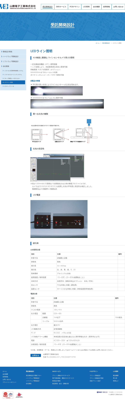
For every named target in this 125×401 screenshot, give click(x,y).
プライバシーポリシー (9, 382)
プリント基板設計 (95, 375)
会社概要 (96, 6)
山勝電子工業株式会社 (18, 6)
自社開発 (6, 66)
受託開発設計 (48, 6)
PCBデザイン (75, 6)
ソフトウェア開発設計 (11, 61)
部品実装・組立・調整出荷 (60, 383)
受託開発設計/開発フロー (33, 375)
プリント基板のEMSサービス (61, 375)
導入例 (115, 378)
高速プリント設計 (95, 381)
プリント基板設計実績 (96, 378)
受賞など (115, 381)
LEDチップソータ (9, 86)
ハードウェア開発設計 (11, 56)
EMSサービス (61, 6)
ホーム (97, 43)
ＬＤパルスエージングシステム (13, 74)
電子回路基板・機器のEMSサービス (63, 378)
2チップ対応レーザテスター (12, 78)
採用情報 (106, 6)
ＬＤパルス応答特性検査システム (13, 71)
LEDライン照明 (8, 82)
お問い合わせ (118, 6)
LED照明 (86, 6)
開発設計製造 (7, 51)
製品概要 (115, 375)
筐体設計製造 (56, 381)
